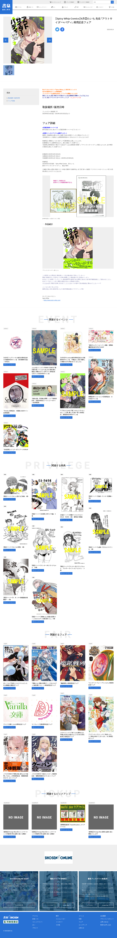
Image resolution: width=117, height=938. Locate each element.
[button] (5, 40)
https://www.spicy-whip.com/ (52, 300)
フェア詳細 (11, 101)
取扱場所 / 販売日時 (14, 98)
